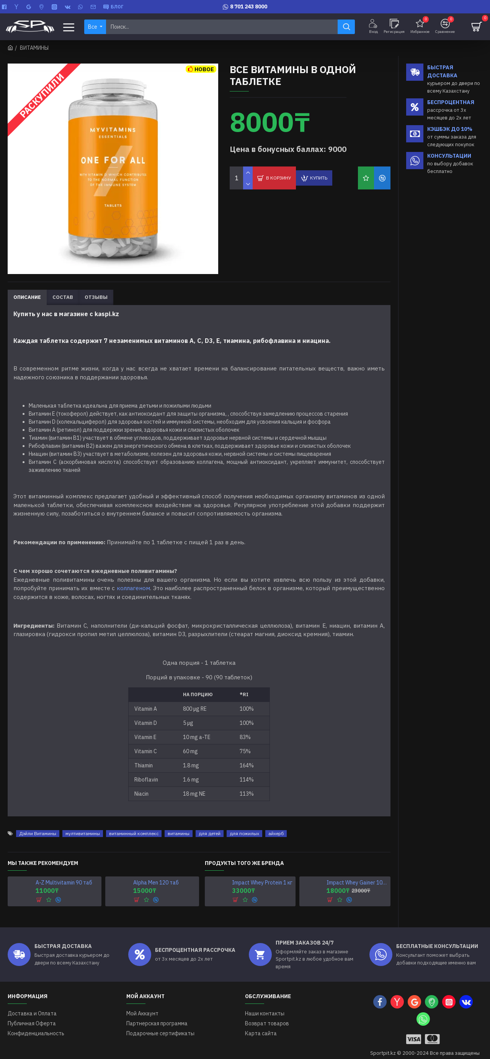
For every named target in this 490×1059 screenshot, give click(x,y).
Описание (27, 297)
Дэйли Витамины (37, 824)
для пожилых (244, 824)
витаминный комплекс (133, 824)
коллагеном (133, 588)
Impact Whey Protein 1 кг (262, 873)
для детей (209, 824)
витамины (178, 824)
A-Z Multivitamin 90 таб (64, 873)
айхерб (276, 824)
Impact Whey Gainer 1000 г (357, 873)
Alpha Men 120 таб (156, 873)
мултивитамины (82, 824)
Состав (62, 297)
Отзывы (96, 297)
